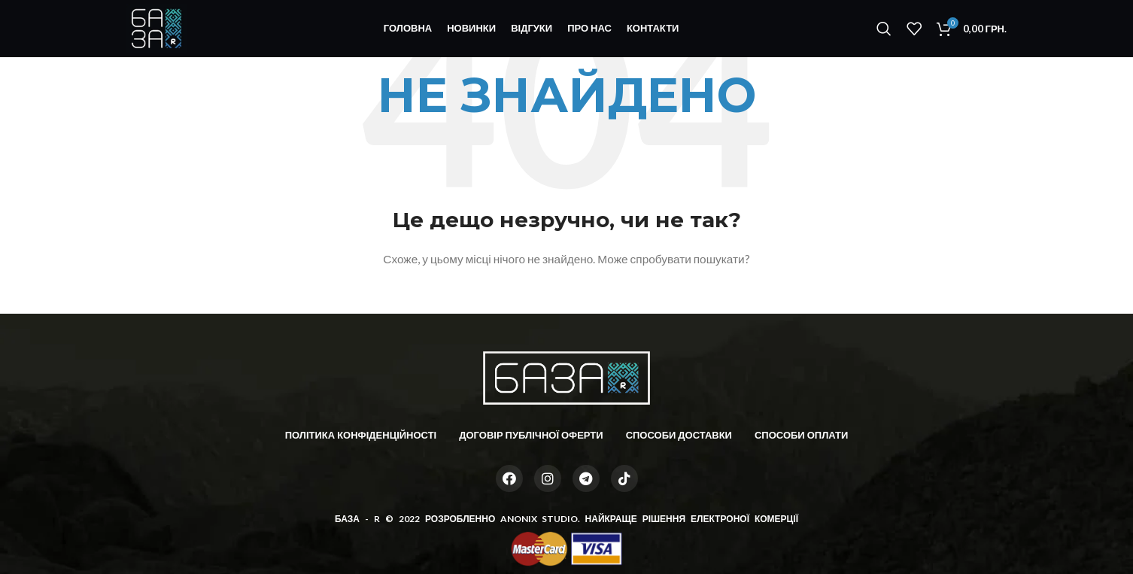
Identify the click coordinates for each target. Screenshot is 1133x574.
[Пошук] (884, 32)
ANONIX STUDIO (539, 518)
